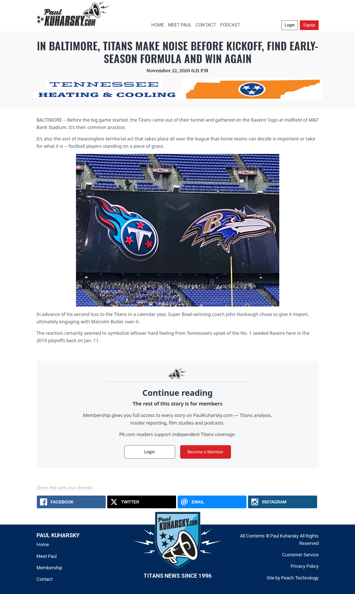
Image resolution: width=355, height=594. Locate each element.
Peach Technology (300, 578)
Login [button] (290, 25)
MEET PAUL (179, 24)
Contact (45, 579)
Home (43, 544)
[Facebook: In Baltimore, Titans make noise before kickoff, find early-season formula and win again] (71, 502)
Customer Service (300, 554)
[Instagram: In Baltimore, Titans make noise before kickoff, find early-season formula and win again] (282, 502)
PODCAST (230, 24)
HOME (157, 24)
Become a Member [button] (205, 452)
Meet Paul (47, 556)
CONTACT (205, 24)
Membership (49, 567)
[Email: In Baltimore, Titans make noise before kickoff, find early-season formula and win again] (212, 502)
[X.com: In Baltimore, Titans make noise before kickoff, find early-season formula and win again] (141, 502)
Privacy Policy (305, 566)
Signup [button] (309, 25)
